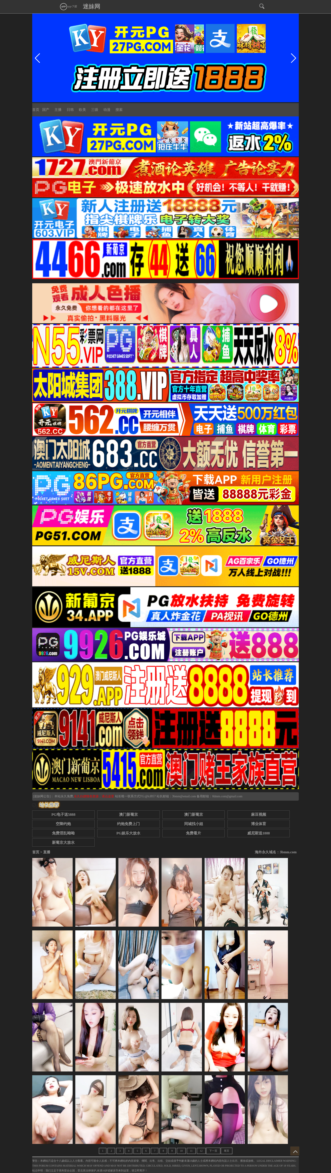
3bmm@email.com (184, 796)
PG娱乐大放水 (128, 833)
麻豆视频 (258, 814)
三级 (94, 110)
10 (181, 1150)
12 (201, 1150)
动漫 (106, 110)
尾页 (226, 1150)
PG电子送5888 (63, 814)
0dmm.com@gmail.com (227, 796)
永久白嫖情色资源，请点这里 (94, 796)
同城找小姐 (193, 824)
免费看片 (193, 833)
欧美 (82, 110)
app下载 (68, 6)
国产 (45, 110)
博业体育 (258, 824)
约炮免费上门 (128, 824)
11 (191, 1150)
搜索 (119, 110)
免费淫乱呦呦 (63, 833)
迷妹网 (91, 6)
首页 (35, 110)
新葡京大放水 (63, 842)
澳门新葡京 (128, 814)
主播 (58, 110)
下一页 (213, 1150)
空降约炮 (63, 824)
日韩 (70, 110)
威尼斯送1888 (258, 833)
